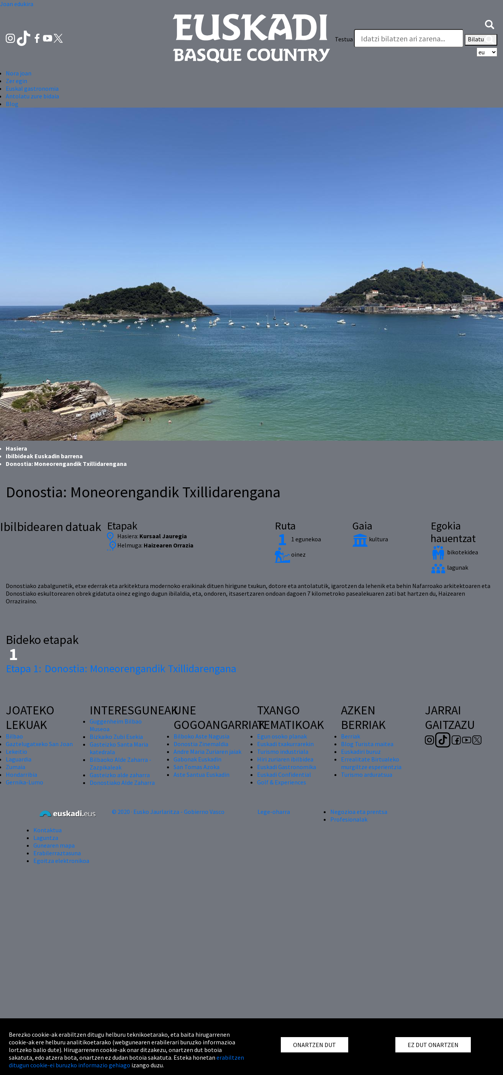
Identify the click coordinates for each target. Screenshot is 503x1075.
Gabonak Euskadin (197, 759)
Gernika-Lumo (24, 782)
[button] (489, 24)
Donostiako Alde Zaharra (122, 782)
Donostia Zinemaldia (201, 744)
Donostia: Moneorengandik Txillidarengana (121, 668)
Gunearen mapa (54, 845)
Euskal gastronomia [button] (32, 88)
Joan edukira (16, 4)
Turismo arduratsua (366, 774)
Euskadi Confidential (284, 774)
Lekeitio (16, 751)
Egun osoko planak (282, 736)
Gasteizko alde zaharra (120, 775)
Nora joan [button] (18, 73)
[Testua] (409, 38)
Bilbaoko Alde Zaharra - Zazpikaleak (120, 763)
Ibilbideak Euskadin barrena (44, 456)
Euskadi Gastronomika (286, 767)
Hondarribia (21, 774)
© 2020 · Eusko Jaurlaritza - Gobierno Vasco (168, 811)
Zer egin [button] (16, 81)
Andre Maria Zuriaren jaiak (207, 751)
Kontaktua (47, 830)
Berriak (350, 736)
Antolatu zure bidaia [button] (32, 96)
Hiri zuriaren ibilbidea (285, 759)
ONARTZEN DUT (314, 1045)
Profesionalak (348, 819)
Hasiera (16, 448)
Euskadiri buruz (361, 751)
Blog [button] (12, 104)
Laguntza (45, 837)
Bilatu (481, 39)
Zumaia (15, 767)
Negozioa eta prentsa (358, 811)
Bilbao (14, 736)
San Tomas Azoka (197, 767)
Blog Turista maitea (367, 744)
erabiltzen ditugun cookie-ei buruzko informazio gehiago (126, 1061)
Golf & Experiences (281, 782)
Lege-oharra (273, 811)
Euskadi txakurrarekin (285, 744)
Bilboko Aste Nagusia (201, 736)
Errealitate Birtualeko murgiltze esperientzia (371, 763)
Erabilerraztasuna (57, 853)
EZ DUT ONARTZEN (433, 1045)
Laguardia (18, 759)
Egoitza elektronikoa (61, 860)
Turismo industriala (282, 751)
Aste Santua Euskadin (201, 774)
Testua (344, 39)
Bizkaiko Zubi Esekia (116, 736)
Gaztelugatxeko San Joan (39, 744)
